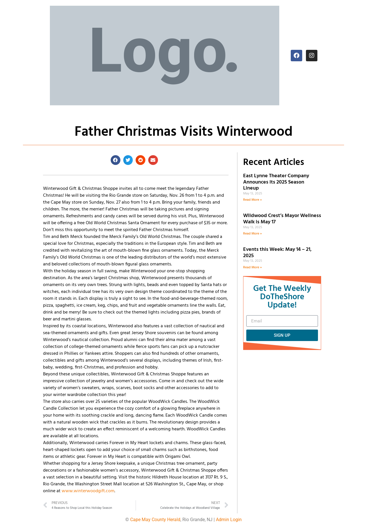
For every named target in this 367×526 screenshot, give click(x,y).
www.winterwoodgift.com (88, 491)
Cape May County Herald (155, 519)
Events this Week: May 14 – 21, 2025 (277, 252)
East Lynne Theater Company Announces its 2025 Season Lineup (276, 182)
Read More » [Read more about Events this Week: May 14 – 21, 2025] (252, 267)
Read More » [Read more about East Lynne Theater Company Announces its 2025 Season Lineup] (252, 200)
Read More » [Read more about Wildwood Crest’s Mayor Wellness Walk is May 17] (252, 234)
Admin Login (229, 519)
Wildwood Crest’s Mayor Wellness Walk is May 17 (282, 219)
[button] (115, 160)
